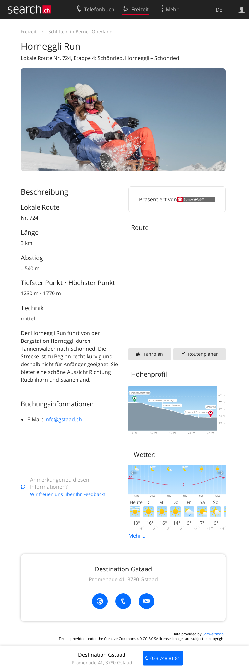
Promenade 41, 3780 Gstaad (123, 579)
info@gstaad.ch (63, 419)
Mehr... (136, 535)
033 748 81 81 (165, 658)
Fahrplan (153, 354)
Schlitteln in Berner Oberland (80, 32)
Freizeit (29, 32)
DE (219, 9)
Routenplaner (203, 354)
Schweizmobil (214, 633)
